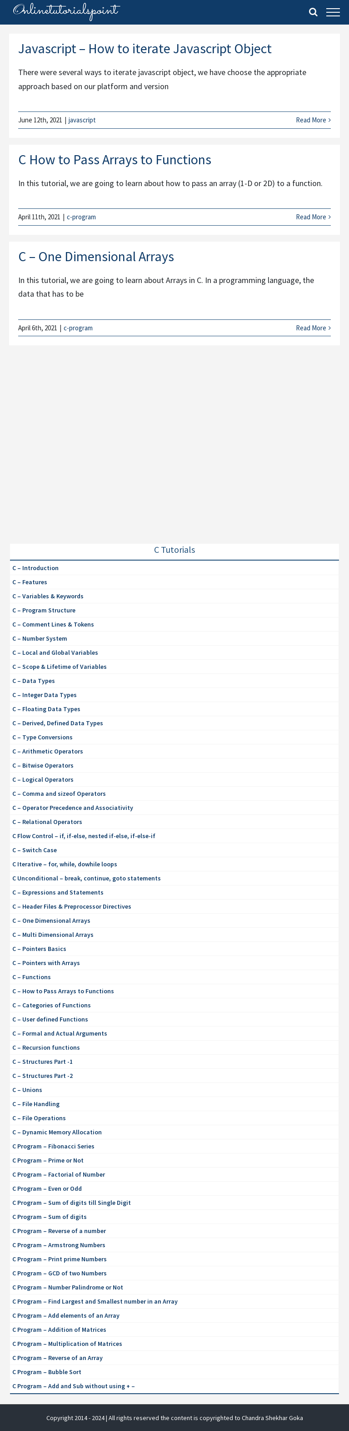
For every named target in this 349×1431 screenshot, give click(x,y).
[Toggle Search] (313, 11)
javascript (82, 120)
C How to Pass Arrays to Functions (114, 159)
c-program (81, 216)
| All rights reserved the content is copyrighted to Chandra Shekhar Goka (204, 1418)
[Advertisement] (78, 453)
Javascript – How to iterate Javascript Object (145, 48)
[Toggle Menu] (333, 12)
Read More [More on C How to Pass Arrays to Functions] (311, 216)
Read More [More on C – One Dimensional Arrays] (311, 328)
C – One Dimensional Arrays (96, 256)
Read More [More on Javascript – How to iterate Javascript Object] (311, 120)
